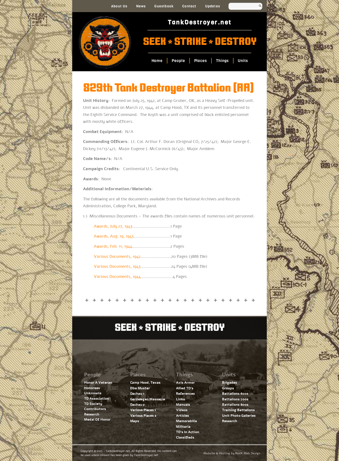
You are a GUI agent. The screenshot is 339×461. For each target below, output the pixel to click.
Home (157, 60)
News (141, 6)
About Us (119, 6)
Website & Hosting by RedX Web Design (231, 453)
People (178, 60)
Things (222, 60)
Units (243, 60)
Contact (189, 6)
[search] (241, 6)
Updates (212, 6)
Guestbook (164, 6)
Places (200, 60)
